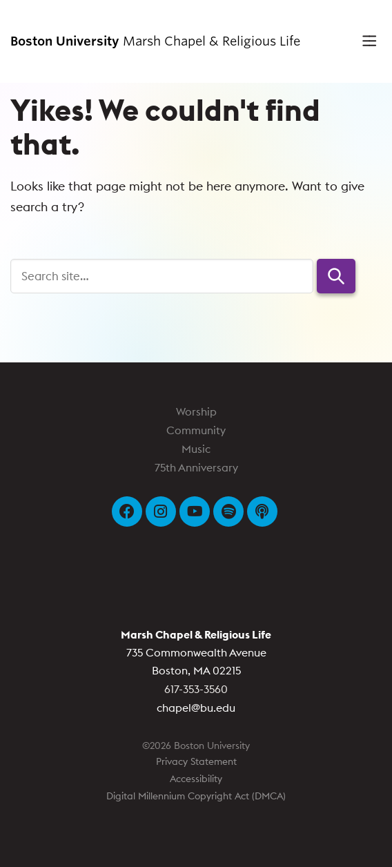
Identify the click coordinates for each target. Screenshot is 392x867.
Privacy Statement (196, 761)
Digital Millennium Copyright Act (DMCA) (196, 796)
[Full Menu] (364, 41)
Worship (196, 411)
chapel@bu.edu (196, 707)
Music (196, 449)
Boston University (196, 588)
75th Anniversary (196, 467)
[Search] (161, 276)
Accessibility (196, 778)
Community (196, 430)
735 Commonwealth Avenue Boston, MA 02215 (196, 651)
